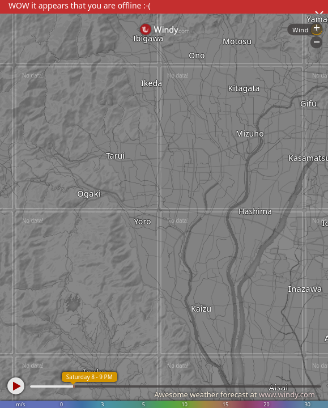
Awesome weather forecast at (234, 394)
